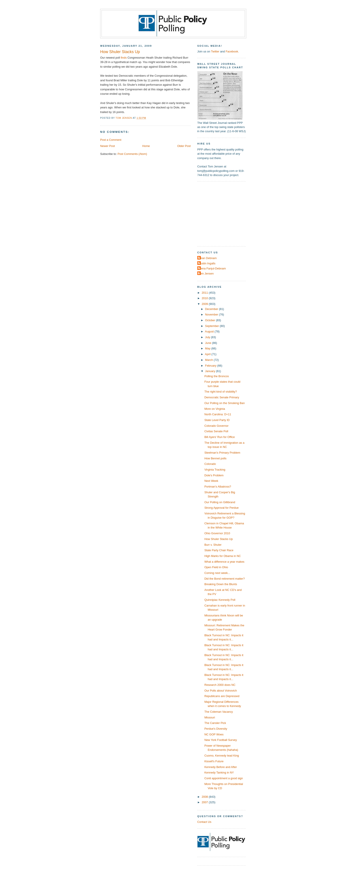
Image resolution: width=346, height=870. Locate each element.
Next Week (211, 480)
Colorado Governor (216, 425)
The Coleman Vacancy (218, 711)
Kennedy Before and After (220, 767)
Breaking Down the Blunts (220, 584)
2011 (205, 292)
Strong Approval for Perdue (221, 507)
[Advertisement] (224, 213)
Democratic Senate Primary (221, 397)
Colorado (210, 464)
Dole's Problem (214, 475)
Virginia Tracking (214, 469)
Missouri (209, 717)
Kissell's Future (214, 761)
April (208, 354)
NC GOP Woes (214, 734)
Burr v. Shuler (213, 544)
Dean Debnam (207, 258)
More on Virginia (214, 408)
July (208, 337)
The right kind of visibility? (220, 391)
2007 (205, 802)
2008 (205, 796)
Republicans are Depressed (221, 696)
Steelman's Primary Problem (222, 452)
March (209, 360)
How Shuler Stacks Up (218, 539)
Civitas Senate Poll (216, 431)
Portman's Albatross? (217, 486)
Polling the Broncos (216, 376)
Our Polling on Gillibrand (219, 502)
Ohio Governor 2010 (217, 533)
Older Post (184, 146)
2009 (205, 304)
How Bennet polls (215, 458)
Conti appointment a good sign (223, 778)
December (212, 309)
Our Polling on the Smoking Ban (224, 403)
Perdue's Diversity (215, 728)
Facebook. (232, 51)
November (212, 314)
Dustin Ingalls (206, 263)
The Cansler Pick (215, 723)
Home (146, 146)
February (211, 365)
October (210, 320)
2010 (205, 298)
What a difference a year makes (224, 561)
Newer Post (107, 146)
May (208, 348)
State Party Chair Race (218, 550)
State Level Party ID (216, 420)
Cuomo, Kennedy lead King (221, 755)
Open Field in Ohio (216, 567)
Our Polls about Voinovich (220, 690)
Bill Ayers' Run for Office (219, 437)
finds (124, 57)
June (208, 343)
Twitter (215, 51)
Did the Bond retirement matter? (224, 578)
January (210, 371)
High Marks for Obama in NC (222, 556)
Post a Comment (110, 139)
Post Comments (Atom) (132, 154)
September (212, 326)
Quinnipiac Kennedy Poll (219, 599)
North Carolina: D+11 (217, 414)
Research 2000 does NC (219, 684)
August (210, 331)
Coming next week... (217, 573)
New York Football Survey (220, 740)
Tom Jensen (206, 273)
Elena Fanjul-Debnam (212, 268)
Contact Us (204, 822)
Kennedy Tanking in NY (219, 772)
